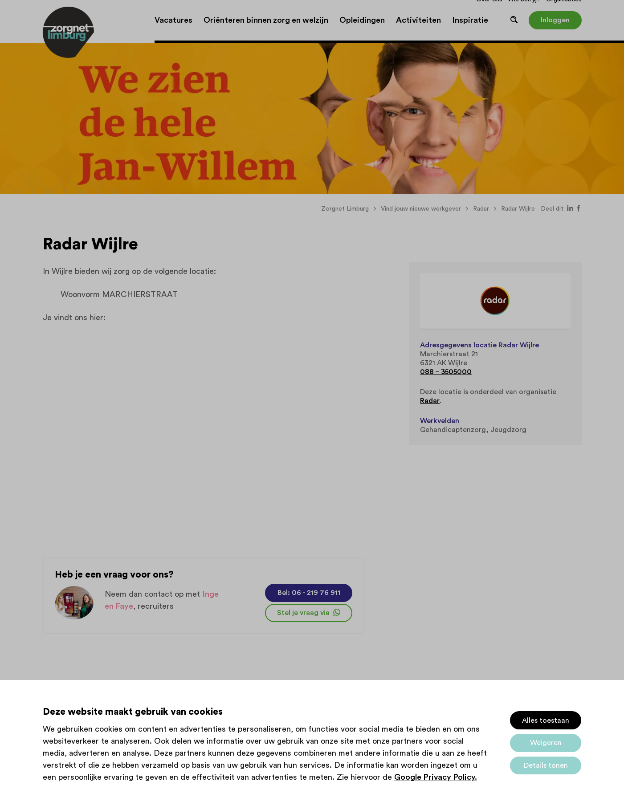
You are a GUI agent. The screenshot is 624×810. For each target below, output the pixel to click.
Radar (430, 400)
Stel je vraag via (308, 612)
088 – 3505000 (446, 371)
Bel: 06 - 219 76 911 (308, 592)
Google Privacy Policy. (435, 777)
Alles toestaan (545, 720)
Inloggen (555, 20)
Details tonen (546, 765)
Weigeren (546, 742)
